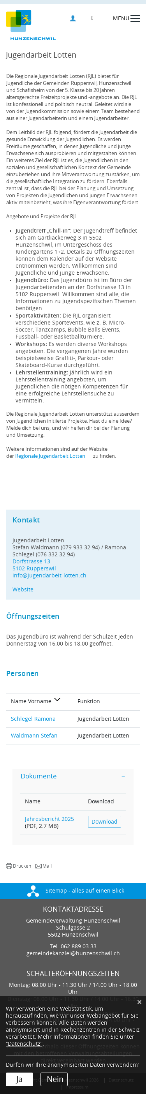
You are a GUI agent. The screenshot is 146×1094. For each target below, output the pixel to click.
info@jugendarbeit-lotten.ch (49, 575)
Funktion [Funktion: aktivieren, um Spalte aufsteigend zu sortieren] (88, 701)
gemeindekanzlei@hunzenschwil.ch (73, 953)
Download (104, 822)
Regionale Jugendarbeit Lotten (53, 456)
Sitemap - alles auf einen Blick (75, 891)
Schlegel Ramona (33, 719)
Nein (55, 1079)
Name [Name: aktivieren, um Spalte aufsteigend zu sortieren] (32, 801)
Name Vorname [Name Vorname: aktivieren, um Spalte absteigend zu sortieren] (31, 701)
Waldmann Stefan (34, 735)
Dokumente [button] (39, 776)
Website (26, 589)
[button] (18, 866)
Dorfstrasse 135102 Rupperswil (34, 565)
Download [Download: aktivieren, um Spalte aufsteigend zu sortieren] (101, 801)
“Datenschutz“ (24, 1044)
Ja (19, 1079)
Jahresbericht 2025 (49, 819)
